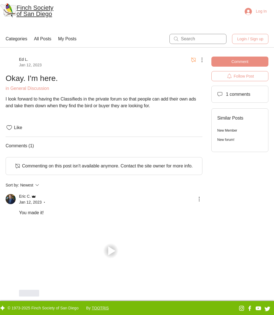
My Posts (67, 38)
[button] (111, 250)
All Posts (42, 38)
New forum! (225, 140)
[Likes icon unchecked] (9, 127)
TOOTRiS (100, 308)
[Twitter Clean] (267, 308)
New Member (227, 130)
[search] (197, 39)
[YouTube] (258, 308)
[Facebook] (249, 308)
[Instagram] (241, 308)
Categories (16, 38)
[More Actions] (199, 60)
